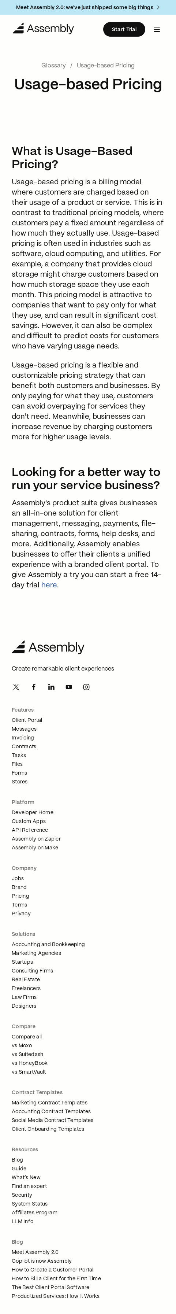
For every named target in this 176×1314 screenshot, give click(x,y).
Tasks (19, 755)
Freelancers (26, 988)
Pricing (20, 896)
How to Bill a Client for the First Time (56, 1278)
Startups (22, 962)
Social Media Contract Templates (53, 1120)
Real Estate (26, 979)
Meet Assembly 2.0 (35, 1252)
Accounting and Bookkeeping (48, 944)
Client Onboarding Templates (48, 1129)
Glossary (53, 66)
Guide (19, 1168)
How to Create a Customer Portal (53, 1270)
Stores (20, 782)
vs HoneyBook (30, 1063)
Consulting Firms (32, 971)
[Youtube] (68, 687)
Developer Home (32, 812)
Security (22, 1195)
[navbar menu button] (157, 29)
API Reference (30, 830)
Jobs (18, 878)
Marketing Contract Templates (49, 1103)
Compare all (27, 1037)
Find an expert (29, 1186)
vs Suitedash (27, 1054)
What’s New (26, 1177)
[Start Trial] (124, 29)
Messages (24, 729)
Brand (19, 887)
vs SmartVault (29, 1072)
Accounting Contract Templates (51, 1111)
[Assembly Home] (88, 648)
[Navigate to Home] (43, 29)
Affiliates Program (34, 1212)
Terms (19, 905)
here (49, 585)
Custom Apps (29, 821)
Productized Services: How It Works (56, 1296)
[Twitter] (16, 687)
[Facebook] (33, 687)
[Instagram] (86, 687)
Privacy (21, 913)
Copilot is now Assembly (42, 1261)
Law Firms (24, 997)
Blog (17, 1160)
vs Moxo (22, 1045)
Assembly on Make (35, 847)
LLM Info (22, 1221)
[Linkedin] (51, 687)
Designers (24, 1006)
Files (17, 764)
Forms (19, 773)
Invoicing (23, 738)
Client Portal (27, 720)
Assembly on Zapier (36, 839)
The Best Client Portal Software (51, 1287)
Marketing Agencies (36, 953)
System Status (30, 1204)
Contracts (24, 746)
